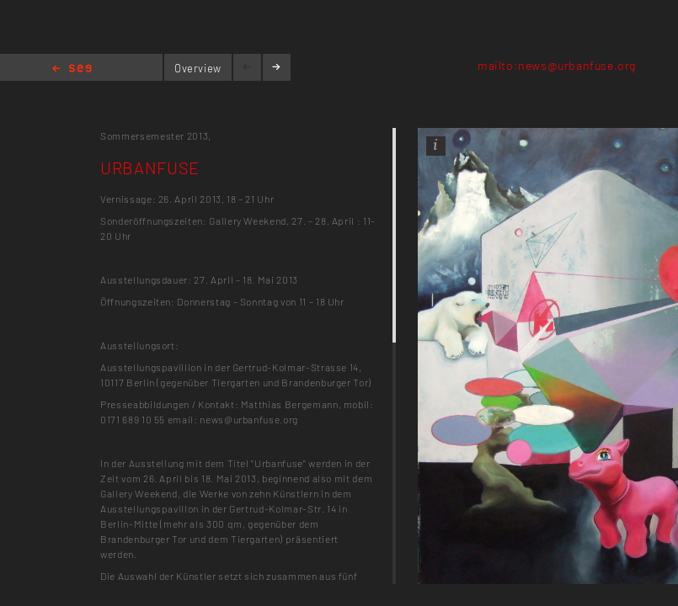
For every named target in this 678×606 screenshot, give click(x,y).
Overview (198, 68)
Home (72, 69)
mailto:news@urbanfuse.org (557, 65)
